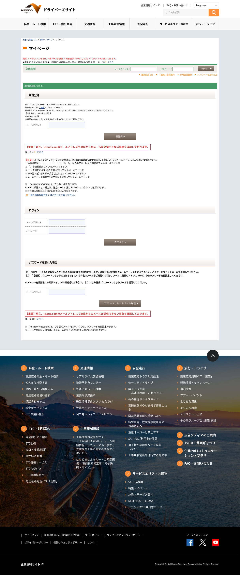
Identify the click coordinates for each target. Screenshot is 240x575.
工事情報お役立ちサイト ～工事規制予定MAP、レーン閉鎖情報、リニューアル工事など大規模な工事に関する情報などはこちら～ (95, 445)
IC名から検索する (36, 382)
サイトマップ (31, 535)
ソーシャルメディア (197, 535)
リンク (91, 542)
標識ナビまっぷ (35, 401)
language (201, 5)
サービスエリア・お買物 (174, 24)
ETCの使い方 (33, 468)
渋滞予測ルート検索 (88, 389)
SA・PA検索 (135, 482)
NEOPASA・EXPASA (141, 501)
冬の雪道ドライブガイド (143, 399)
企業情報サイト (150, 5)
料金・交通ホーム (30, 39)
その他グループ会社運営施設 (198, 420)
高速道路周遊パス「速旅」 (42, 481)
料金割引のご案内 (36, 437)
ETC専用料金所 (34, 414)
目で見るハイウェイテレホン (94, 414)
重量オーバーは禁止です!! (144, 432)
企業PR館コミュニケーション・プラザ (200, 453)
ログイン (205, 68)
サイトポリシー (93, 535)
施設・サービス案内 (140, 494)
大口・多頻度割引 (36, 449)
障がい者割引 (33, 456)
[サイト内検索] (186, 12)
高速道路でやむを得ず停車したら (147, 407)
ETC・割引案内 (62, 24)
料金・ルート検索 (35, 24)
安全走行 (142, 24)
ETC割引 (30, 443)
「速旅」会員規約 (166, 74)
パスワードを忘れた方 (207, 74)
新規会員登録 (186, 74)
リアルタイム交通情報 (90, 376)
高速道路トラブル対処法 (143, 376)
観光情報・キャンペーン (195, 382)
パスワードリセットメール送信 (119, 303)
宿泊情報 (185, 389)
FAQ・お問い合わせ (177, 5)
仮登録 (119, 136)
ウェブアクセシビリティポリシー (124, 535)
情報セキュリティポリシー (67, 542)
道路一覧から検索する (39, 389)
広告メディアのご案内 (200, 435)
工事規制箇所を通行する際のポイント (147, 457)
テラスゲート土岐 (191, 414)
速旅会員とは (147, 74)
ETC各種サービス (36, 462)
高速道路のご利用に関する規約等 (62, 535)
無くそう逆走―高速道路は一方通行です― (146, 391)
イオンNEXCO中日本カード (145, 507)
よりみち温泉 (188, 401)
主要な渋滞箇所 (86, 395)
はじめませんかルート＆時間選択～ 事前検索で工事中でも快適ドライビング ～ (95, 463)
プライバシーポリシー (36, 542)
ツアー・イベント (191, 395)
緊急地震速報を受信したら (144, 416)
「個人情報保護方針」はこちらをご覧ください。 (52, 195)
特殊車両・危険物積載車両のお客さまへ (146, 424)
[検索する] (214, 12)
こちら (110, 62)
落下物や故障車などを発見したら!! (144, 447)
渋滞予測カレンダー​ (88, 382)
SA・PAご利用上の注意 (142, 438)
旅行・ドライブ (205, 24)
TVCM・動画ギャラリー (201, 442)
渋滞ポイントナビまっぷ (91, 408)
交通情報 (89, 24)
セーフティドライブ (140, 382)
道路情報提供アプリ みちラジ (94, 401)
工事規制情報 (116, 24)
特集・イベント (138, 488)
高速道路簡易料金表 (37, 395)
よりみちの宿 (188, 408)
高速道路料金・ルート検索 (42, 376)
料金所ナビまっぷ (36, 408)
